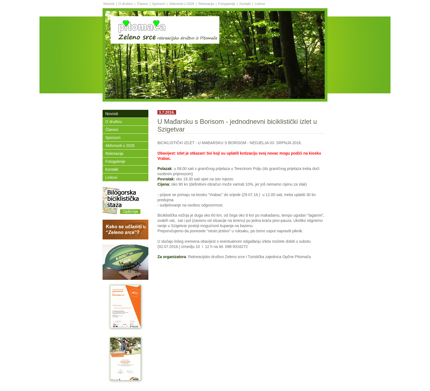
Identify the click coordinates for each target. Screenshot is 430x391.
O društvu (125, 4)
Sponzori (158, 4)
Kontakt (245, 4)
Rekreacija (206, 4)
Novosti (108, 4)
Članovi (142, 4)
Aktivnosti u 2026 (181, 4)
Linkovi (260, 4)
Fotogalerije (226, 4)
